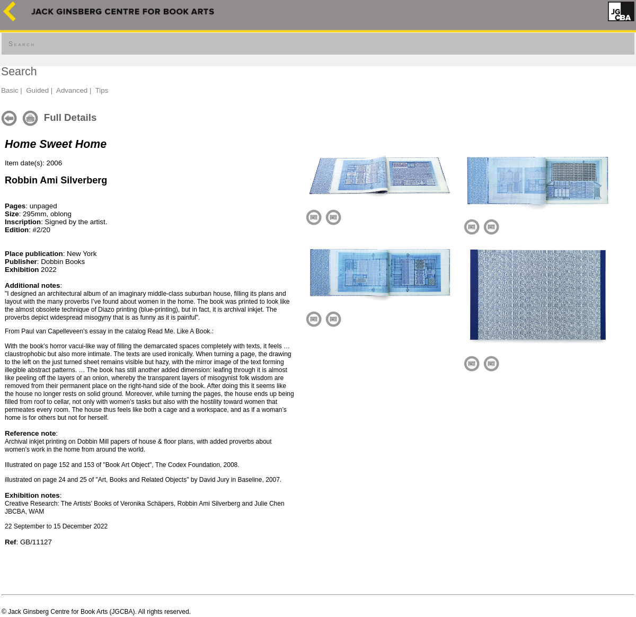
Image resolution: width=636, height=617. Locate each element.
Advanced (71, 90)
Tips (102, 90)
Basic (10, 90)
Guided (37, 90)
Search (21, 44)
